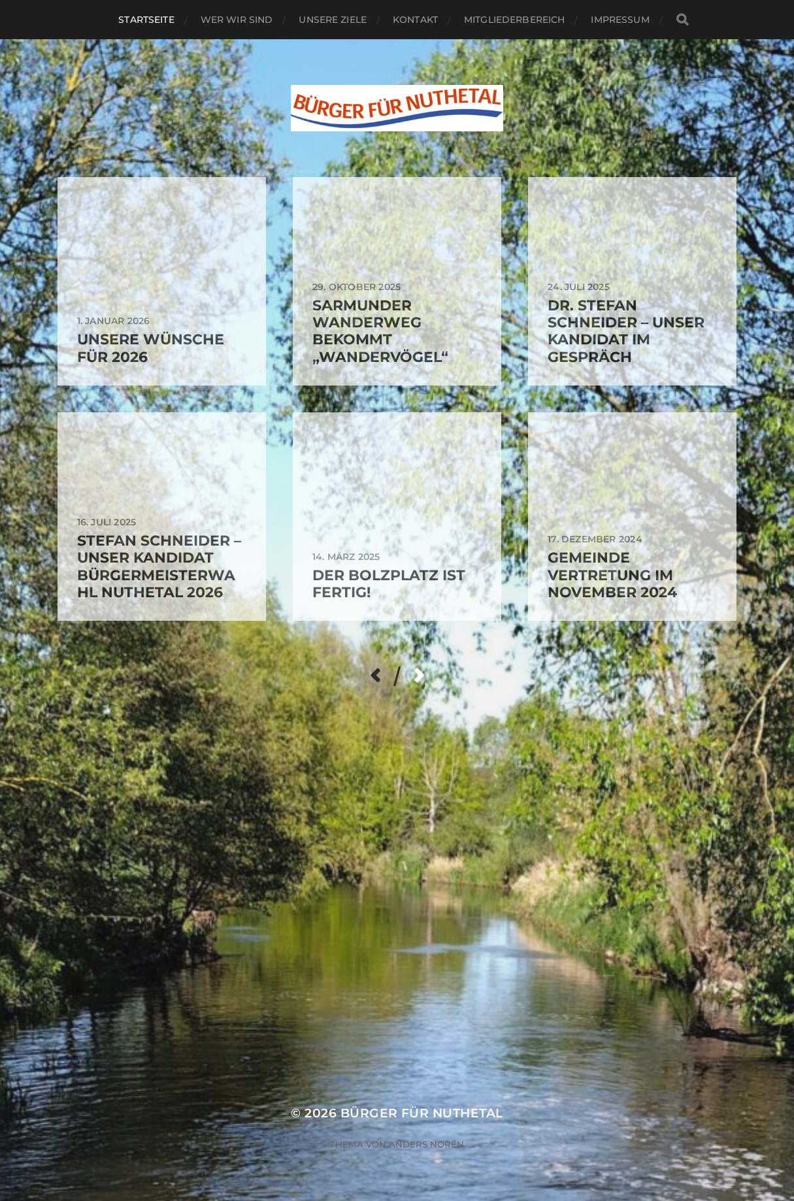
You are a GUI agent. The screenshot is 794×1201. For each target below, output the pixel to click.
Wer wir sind (237, 19)
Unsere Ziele (333, 19)
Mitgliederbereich (514, 19)
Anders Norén (426, 1144)
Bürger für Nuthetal (421, 1113)
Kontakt (415, 19)
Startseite (146, 19)
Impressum (620, 19)
